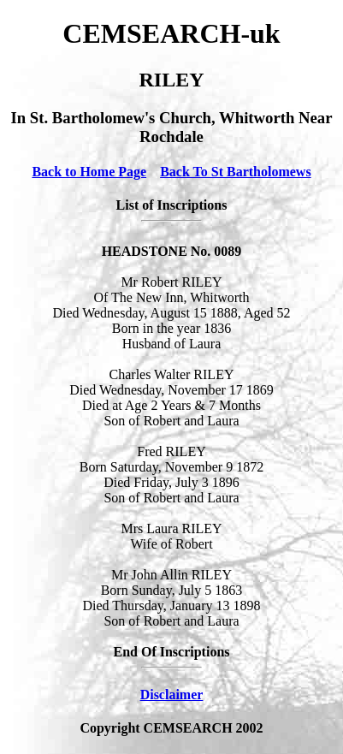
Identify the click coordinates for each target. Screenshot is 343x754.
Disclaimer (172, 694)
